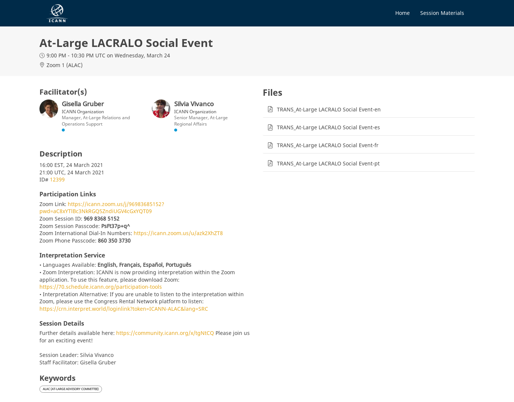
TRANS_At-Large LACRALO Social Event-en (329, 109)
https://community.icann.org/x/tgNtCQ (165, 332)
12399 (57, 179)
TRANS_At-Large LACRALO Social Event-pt (328, 163)
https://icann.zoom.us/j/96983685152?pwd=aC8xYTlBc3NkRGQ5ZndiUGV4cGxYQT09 (101, 207)
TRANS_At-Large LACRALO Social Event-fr (328, 145)
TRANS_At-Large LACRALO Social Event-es (328, 127)
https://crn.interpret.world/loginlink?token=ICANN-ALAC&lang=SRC (123, 308)
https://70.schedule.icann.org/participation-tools (100, 286)
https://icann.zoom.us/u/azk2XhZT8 (178, 233)
